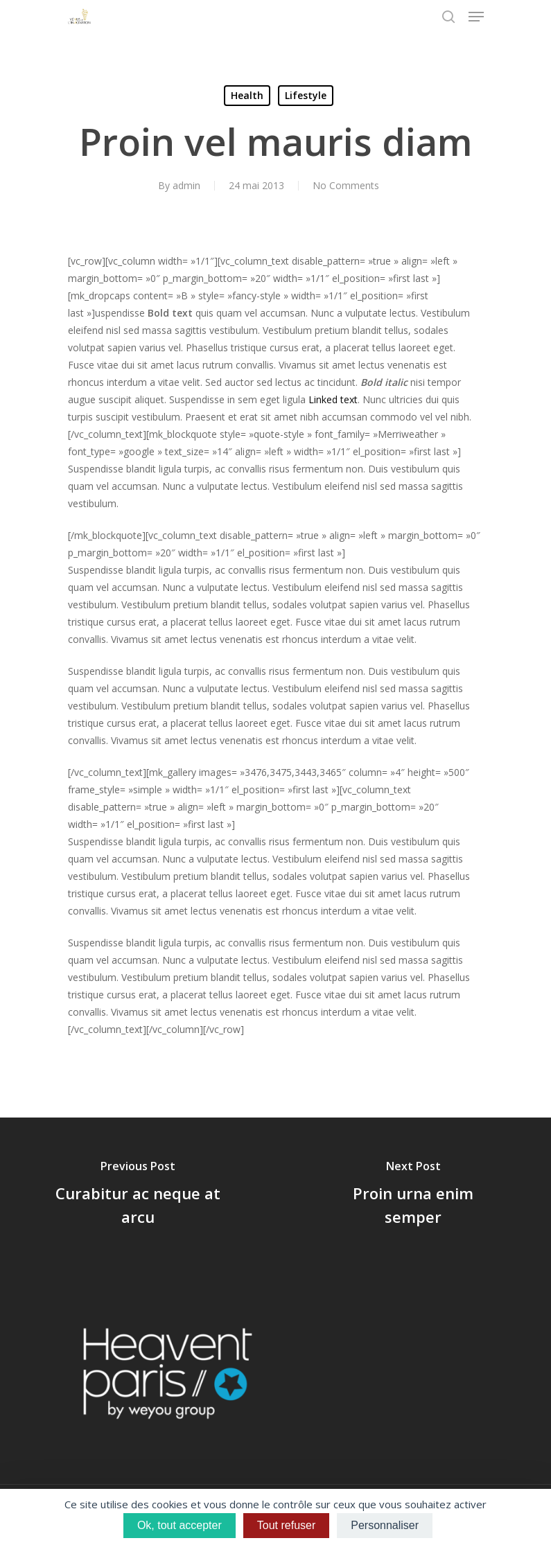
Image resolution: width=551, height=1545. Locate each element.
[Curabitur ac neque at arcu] (138, 1195)
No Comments (346, 185)
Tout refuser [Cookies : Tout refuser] (286, 1525)
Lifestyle (305, 95)
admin (186, 185)
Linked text (333, 399)
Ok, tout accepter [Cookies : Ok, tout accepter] (179, 1525)
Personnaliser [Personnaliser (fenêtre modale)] (385, 1525)
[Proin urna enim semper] (414, 1195)
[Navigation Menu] (476, 17)
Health (247, 95)
